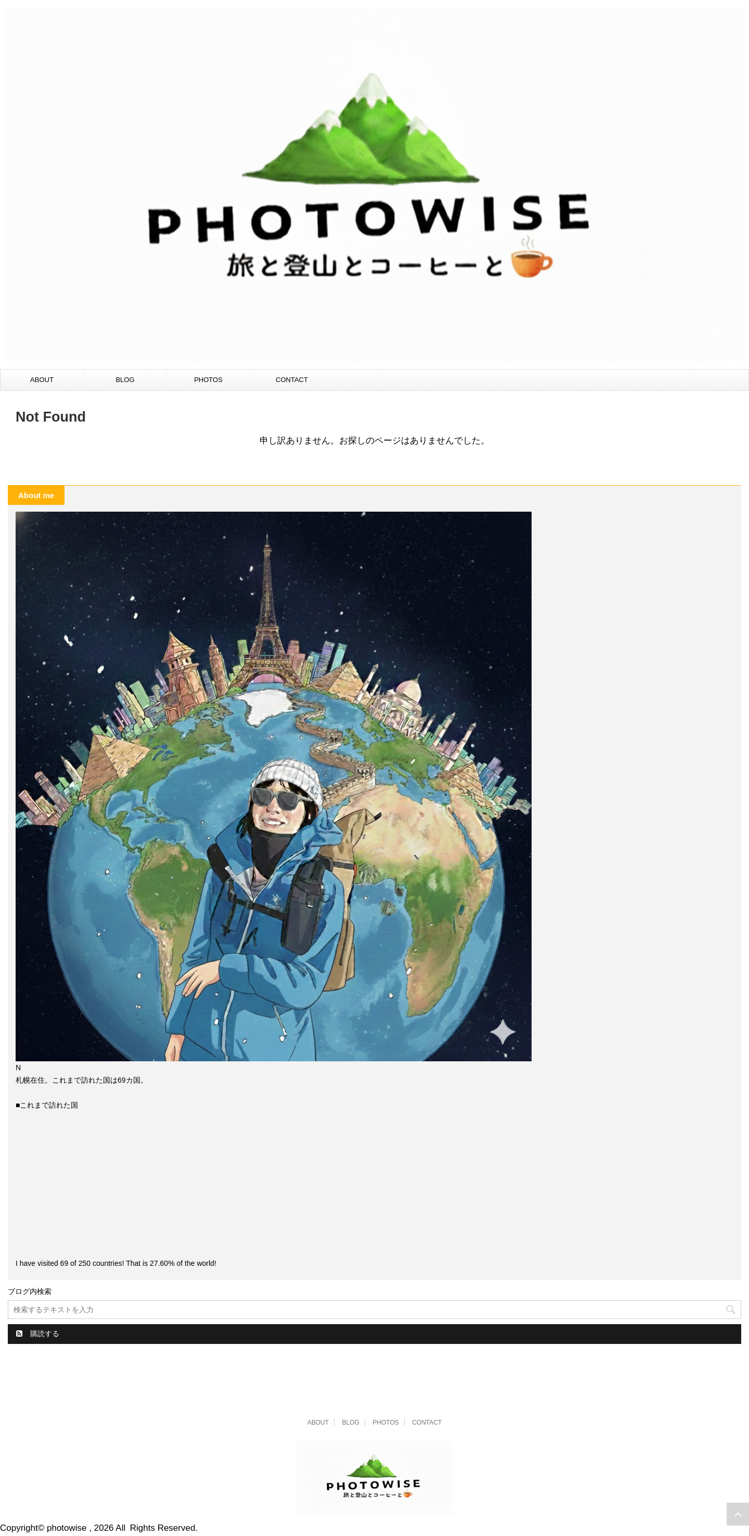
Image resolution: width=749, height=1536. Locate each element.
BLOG (124, 380)
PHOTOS (208, 380)
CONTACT (292, 380)
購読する (37, 1333)
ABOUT (42, 380)
